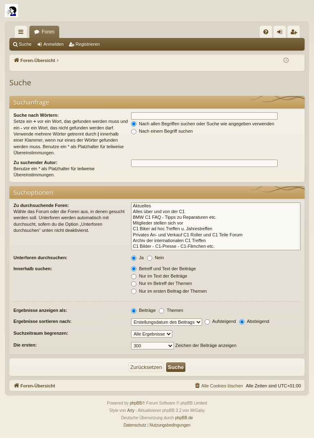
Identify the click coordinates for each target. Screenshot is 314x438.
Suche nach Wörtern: (36, 115)
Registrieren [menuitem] (295, 33)
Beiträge (143, 310)
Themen (171, 310)
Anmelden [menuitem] (281, 33)
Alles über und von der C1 (216, 212)
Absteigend (254, 321)
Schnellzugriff (22, 33)
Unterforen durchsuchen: (40, 257)
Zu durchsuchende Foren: (41, 205)
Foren (48, 32)
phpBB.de (184, 418)
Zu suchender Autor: (35, 162)
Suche (25, 44)
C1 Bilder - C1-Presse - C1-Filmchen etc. (216, 246)
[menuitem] (266, 32)
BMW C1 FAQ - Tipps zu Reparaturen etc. (216, 217)
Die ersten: (25, 344)
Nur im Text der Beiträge (159, 275)
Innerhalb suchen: (32, 268)
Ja (137, 257)
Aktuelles (216, 206)
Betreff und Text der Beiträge (163, 268)
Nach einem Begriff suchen (162, 131)
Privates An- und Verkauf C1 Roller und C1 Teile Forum (216, 235)
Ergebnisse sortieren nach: (42, 321)
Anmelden (53, 44)
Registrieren (88, 44)
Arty (130, 410)
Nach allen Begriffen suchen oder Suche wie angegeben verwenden (202, 123)
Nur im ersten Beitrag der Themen (169, 291)
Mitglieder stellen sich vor (216, 223)
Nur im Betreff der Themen (161, 283)
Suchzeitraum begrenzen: (40, 333)
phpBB (136, 403)
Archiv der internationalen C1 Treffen (216, 241)
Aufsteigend (220, 321)
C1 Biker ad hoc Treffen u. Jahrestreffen (216, 229)
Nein (155, 257)
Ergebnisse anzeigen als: (40, 310)
